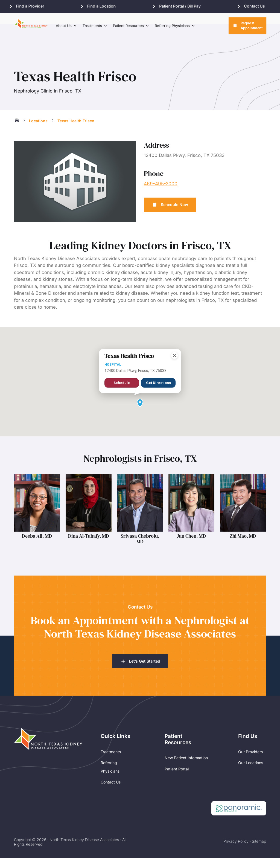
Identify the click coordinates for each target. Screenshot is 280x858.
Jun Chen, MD (191, 524)
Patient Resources (128, 28)
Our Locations (250, 752)
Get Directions (158, 369)
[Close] (174, 338)
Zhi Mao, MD (243, 524)
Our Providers (250, 740)
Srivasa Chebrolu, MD (140, 527)
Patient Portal (177, 758)
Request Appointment (252, 28)
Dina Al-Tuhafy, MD (88, 524)
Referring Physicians (172, 28)
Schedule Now (176, 193)
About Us (64, 28)
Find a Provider (30, 6)
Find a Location (103, 6)
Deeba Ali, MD (37, 524)
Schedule (121, 367)
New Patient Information (186, 747)
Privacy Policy (236, 830)
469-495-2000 (160, 172)
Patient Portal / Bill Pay (183, 6)
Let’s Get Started (144, 650)
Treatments (92, 28)
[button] (140, 391)
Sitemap (259, 830)
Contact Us (259, 6)
